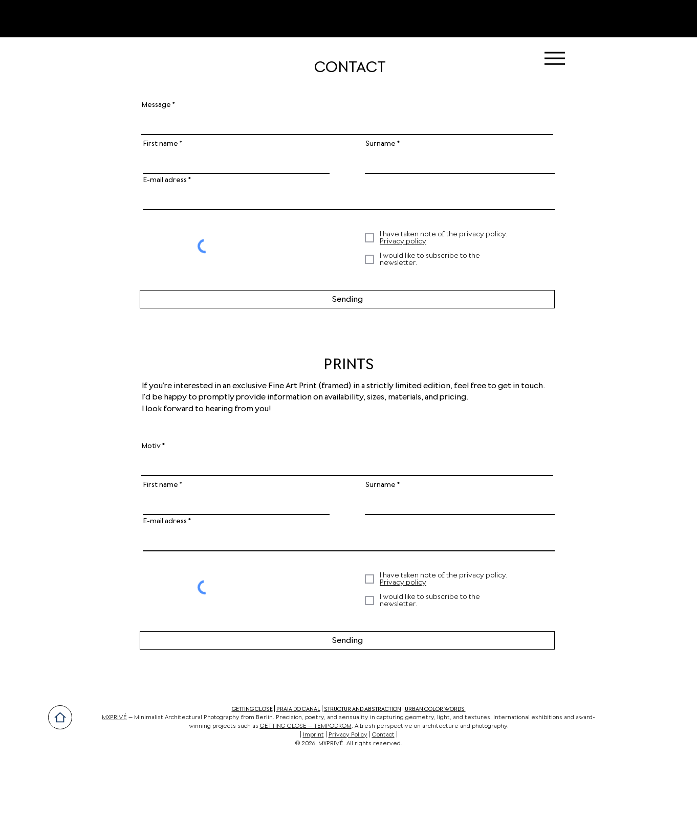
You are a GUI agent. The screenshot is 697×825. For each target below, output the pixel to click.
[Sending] (347, 299)
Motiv (151, 446)
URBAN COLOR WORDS (435, 709)
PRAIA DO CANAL (298, 709)
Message (156, 104)
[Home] (60, 717)
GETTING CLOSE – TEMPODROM (306, 726)
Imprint (313, 735)
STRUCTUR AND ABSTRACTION (362, 709)
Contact (383, 735)
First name (160, 143)
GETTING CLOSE (252, 709)
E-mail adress (165, 180)
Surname (380, 143)
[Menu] (554, 58)
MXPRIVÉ (114, 718)
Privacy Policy (348, 735)
